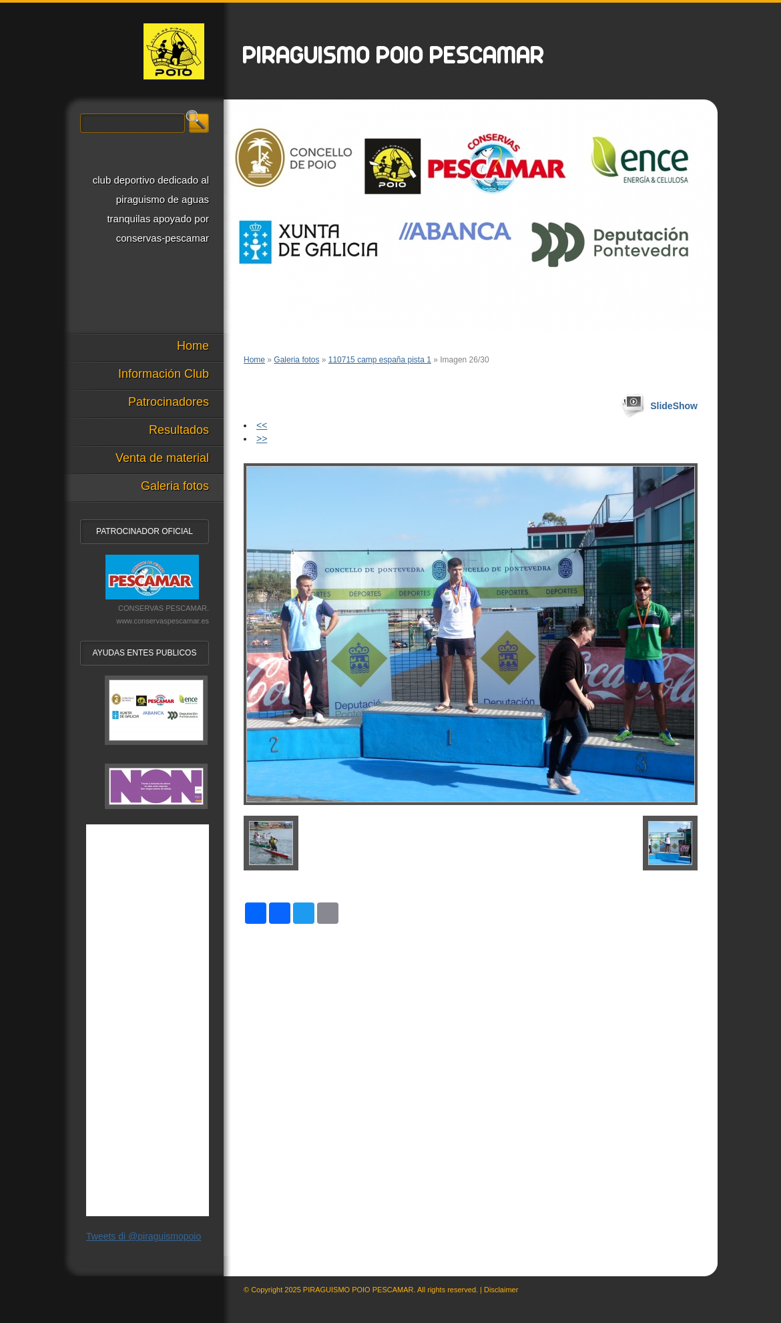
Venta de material (162, 458)
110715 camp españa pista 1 (379, 359)
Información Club (163, 373)
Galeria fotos (296, 359)
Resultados (179, 430)
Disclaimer (501, 1290)
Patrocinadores (168, 402)
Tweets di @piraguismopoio (143, 1236)
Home (254, 359)
